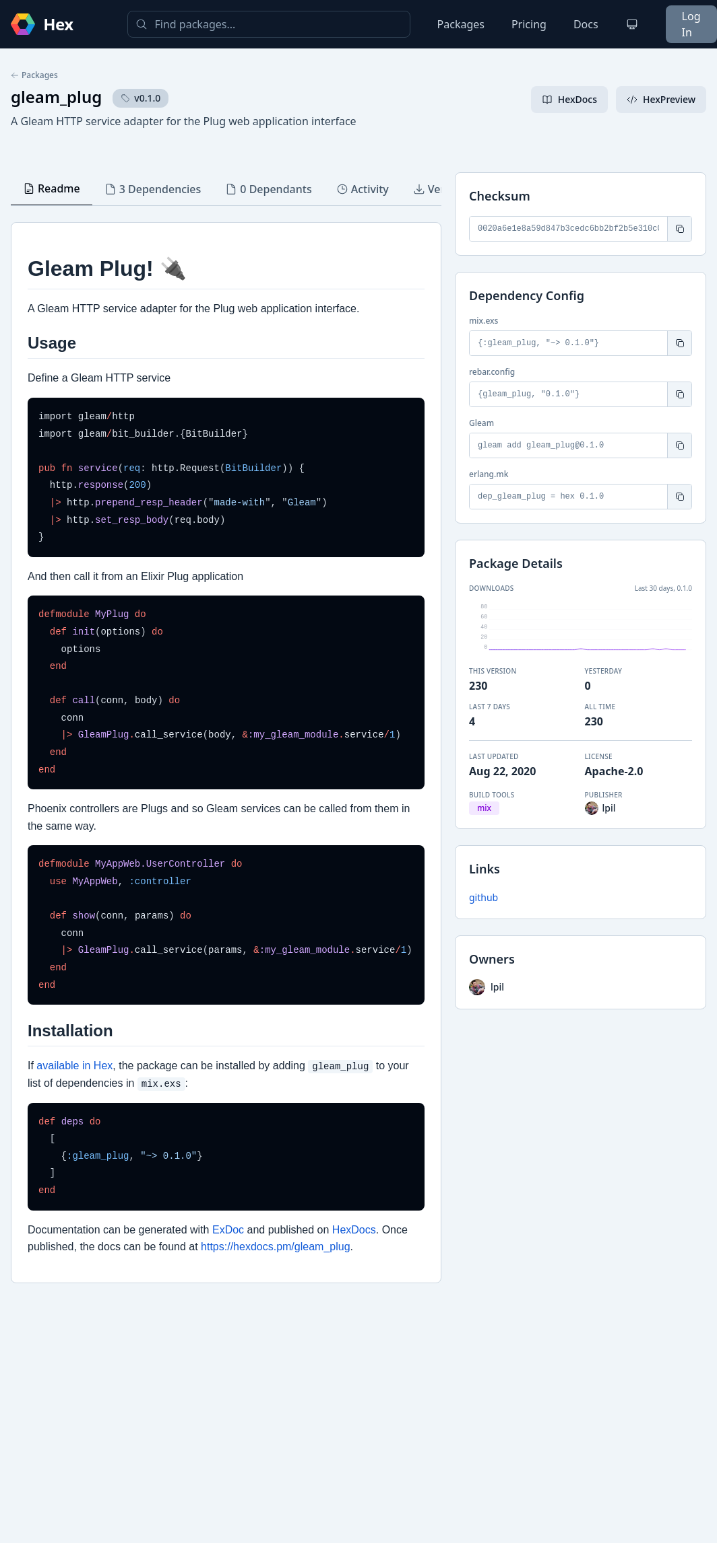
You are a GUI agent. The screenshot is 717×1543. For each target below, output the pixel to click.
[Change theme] (632, 24)
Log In (691, 24)
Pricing (529, 24)
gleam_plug (56, 96)
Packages (461, 24)
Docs (585, 24)
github (483, 897)
